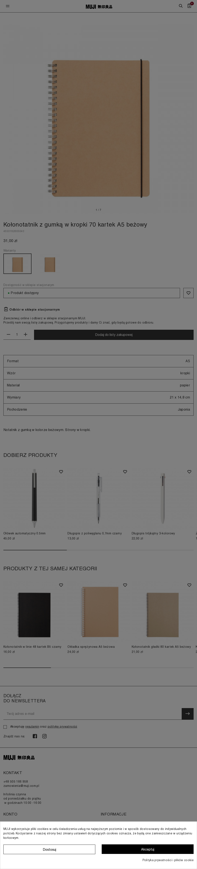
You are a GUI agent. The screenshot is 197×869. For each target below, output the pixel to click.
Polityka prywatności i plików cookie (168, 860)
